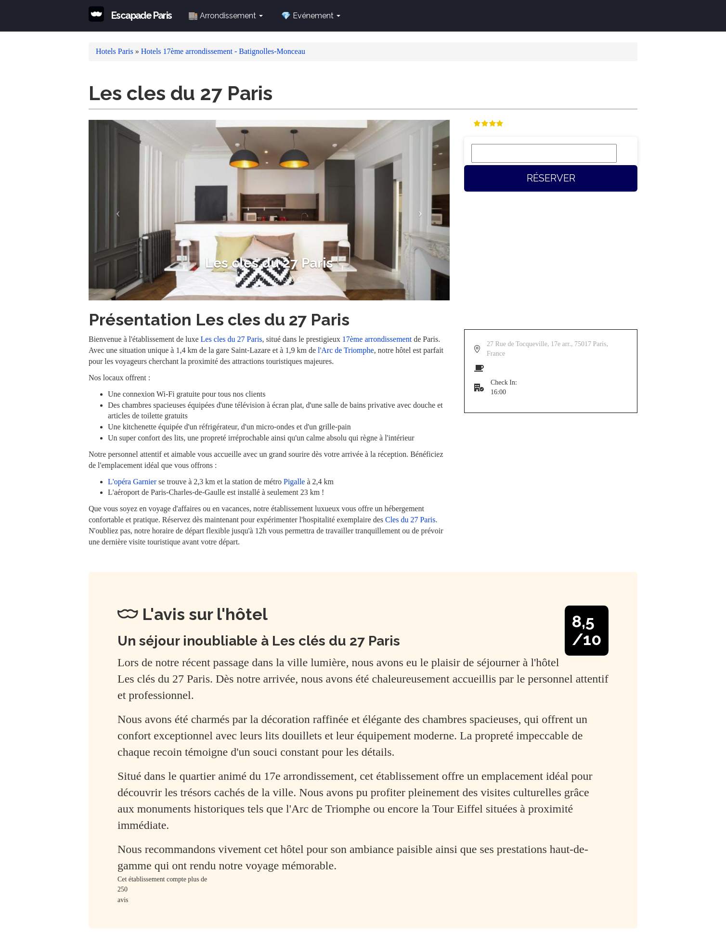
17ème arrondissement (377, 339)
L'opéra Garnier (132, 482)
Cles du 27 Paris (410, 520)
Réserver (551, 178)
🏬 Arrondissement (225, 15)
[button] (116, 210)
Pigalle (294, 482)
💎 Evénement (310, 15)
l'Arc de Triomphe (346, 350)
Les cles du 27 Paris (231, 339)
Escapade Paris (141, 15)
